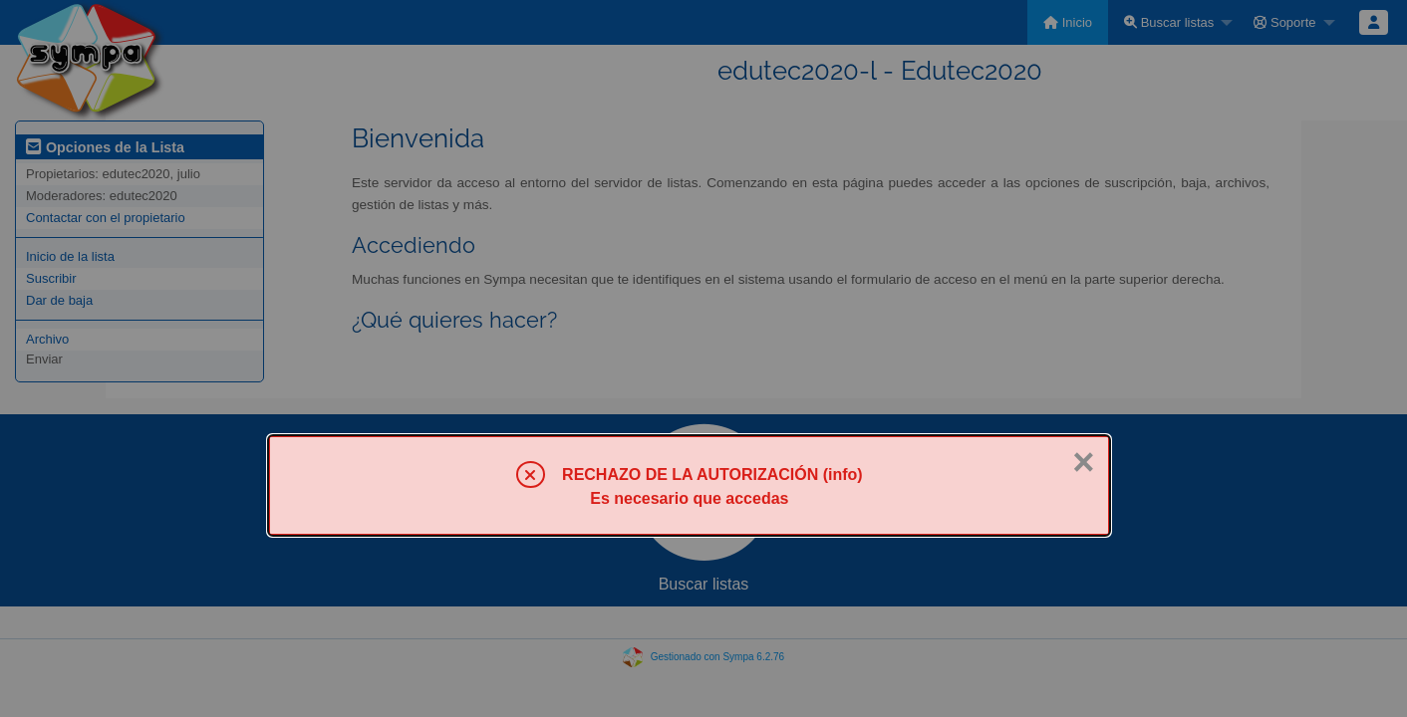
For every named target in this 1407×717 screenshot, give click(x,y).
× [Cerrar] (1083, 462)
